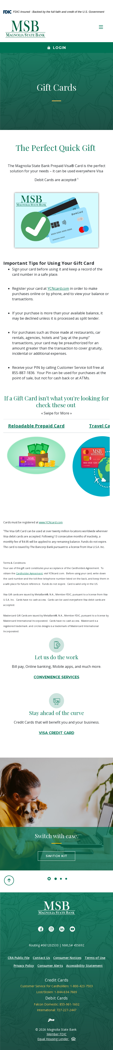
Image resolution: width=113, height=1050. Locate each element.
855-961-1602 (69, 1004)
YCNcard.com (58, 288)
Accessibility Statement (84, 966)
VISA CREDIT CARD (56, 733)
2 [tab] (61, 879)
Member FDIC (57, 1034)
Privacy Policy (24, 966)
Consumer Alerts (50, 966)
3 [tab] (66, 879)
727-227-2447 (66, 1010)
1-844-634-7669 (65, 992)
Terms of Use (95, 958)
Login (56, 48)
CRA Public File (18, 958)
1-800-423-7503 (81, 986)
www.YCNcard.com (51, 522)
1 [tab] (56, 878)
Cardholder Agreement (29, 573)
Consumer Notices (67, 958)
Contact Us (41, 958)
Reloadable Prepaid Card (36, 426)
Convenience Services (56, 677)
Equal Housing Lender (56, 1039)
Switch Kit (56, 856)
